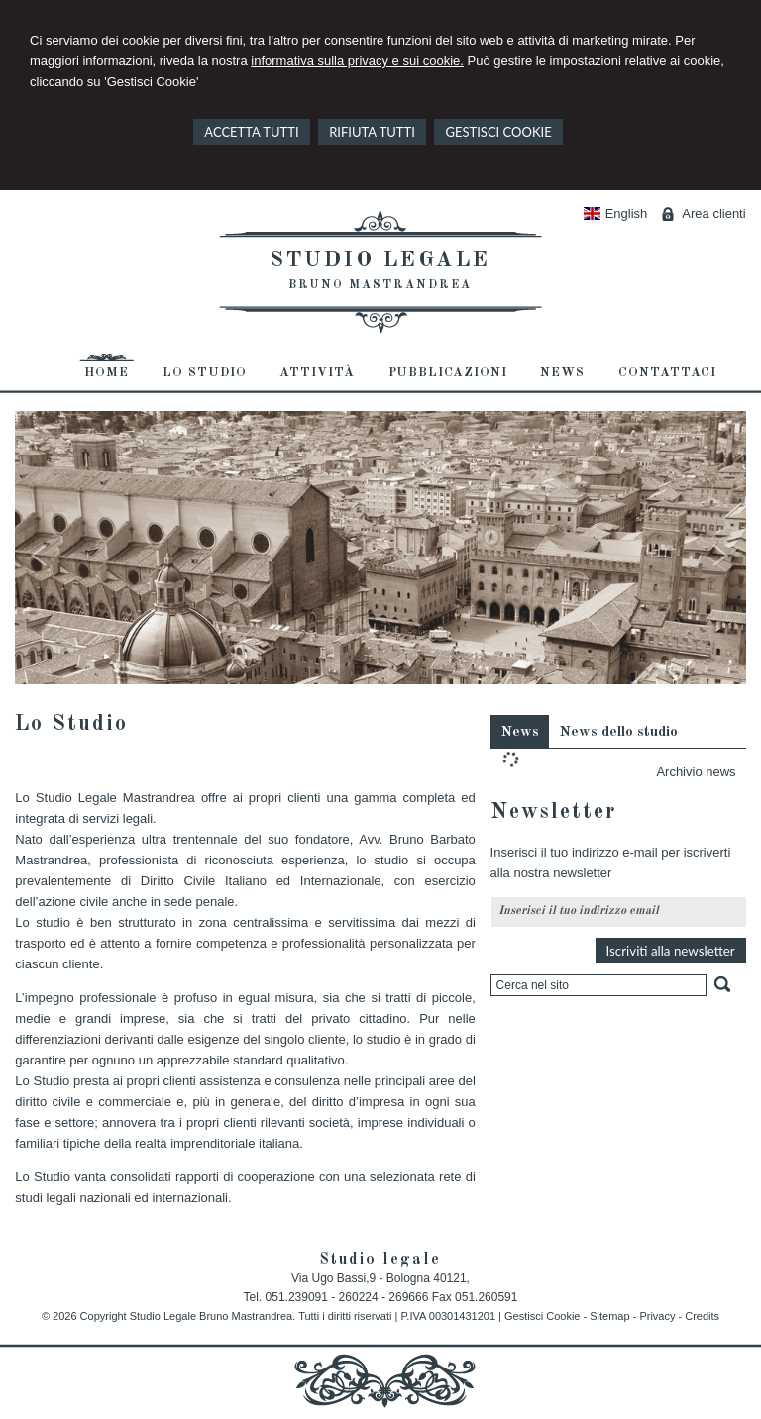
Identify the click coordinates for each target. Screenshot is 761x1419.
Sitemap (609, 1316)
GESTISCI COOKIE (498, 132)
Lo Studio (71, 724)
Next (721, 560)
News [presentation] (519, 732)
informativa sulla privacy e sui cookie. (357, 60)
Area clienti (713, 213)
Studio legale (380, 260)
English (615, 213)
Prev (39, 560)
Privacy (657, 1316)
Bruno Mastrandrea (380, 285)
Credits (702, 1316)
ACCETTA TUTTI (251, 132)
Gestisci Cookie (542, 1316)
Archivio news (695, 771)
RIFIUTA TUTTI (372, 132)
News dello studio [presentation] (618, 732)
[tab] (519, 731)
